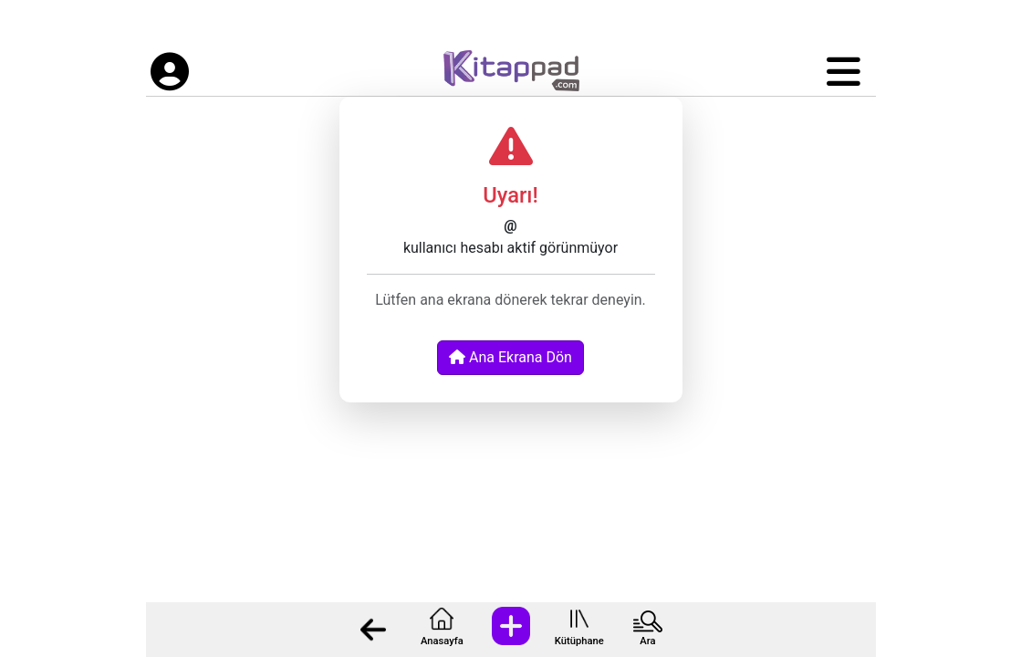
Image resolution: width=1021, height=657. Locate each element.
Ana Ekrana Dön (510, 357)
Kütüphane (579, 641)
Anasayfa (442, 641)
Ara (647, 641)
